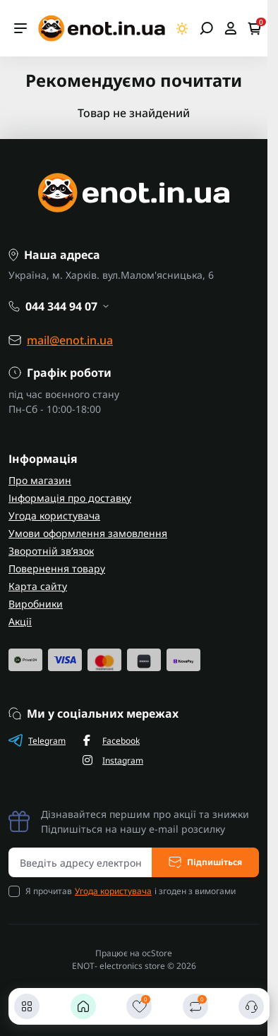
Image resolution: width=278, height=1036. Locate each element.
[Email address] (80, 862)
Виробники (35, 603)
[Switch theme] (182, 29)
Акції (20, 621)
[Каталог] (27, 1006)
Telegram (37, 740)
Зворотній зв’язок (51, 551)
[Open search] (206, 28)
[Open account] (230, 28)
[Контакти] (251, 1006)
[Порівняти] (195, 1006)
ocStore (157, 953)
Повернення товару (56, 568)
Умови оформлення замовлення (87, 533)
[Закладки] (139, 1006)
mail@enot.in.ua (70, 340)
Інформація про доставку (69, 498)
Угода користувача (54, 515)
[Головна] (83, 1006)
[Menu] (20, 28)
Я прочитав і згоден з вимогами (130, 891)
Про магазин (39, 480)
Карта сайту (37, 586)
